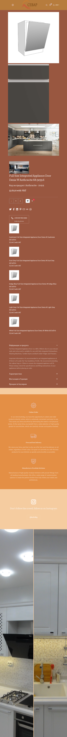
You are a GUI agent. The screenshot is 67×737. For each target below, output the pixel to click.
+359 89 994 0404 (19, 218)
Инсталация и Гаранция (33, 379)
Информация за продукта (33, 345)
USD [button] (57, 5)
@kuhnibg (33, 517)
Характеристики (33, 374)
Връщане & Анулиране (33, 384)
